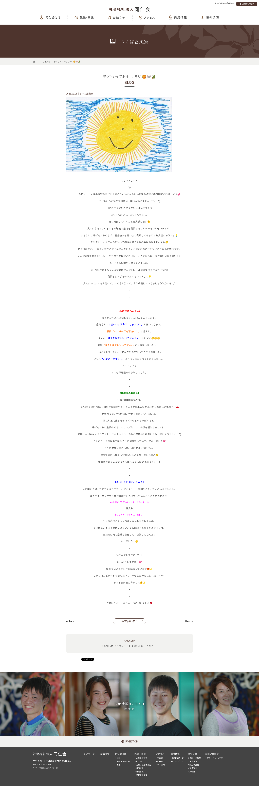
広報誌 (192, 771)
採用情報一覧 (178, 758)
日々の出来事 (136, 645)
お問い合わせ (246, 3)
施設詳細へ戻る (129, 621)
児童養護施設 (142, 758)
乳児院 (139, 761)
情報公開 (192, 753)
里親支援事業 (142, 775)
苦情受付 (193, 768)
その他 (149, 645)
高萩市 (160, 758)
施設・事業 (140, 753)
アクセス (160, 753)
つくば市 (161, 764)
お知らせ (108, 645)
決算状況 (193, 761)
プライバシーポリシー (224, 3)
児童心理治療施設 (143, 764)
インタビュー (178, 761)
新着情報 (104, 753)
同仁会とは (121, 753)
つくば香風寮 (44, 61)
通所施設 (140, 768)
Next (189, 621)
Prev (70, 621)
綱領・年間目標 (123, 761)
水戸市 (160, 761)
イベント (121, 645)
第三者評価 (194, 764)
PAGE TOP (129, 741)
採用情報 (175, 753)
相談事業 (140, 771)
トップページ (88, 753)
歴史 (119, 764)
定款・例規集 (195, 758)
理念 (119, 758)
